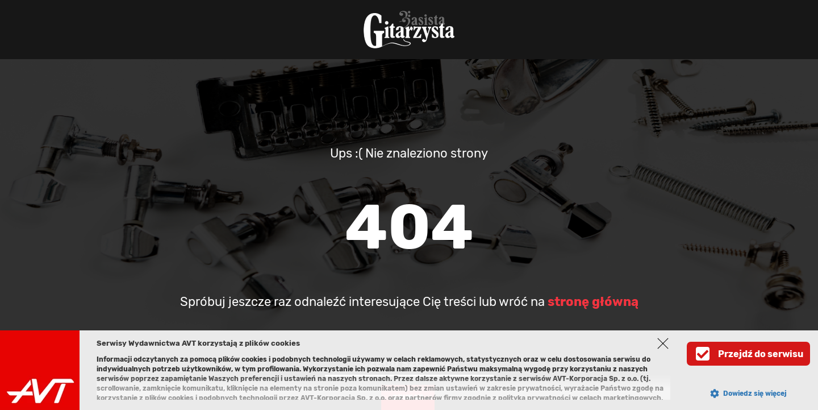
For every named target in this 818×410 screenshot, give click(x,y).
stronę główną (593, 301)
